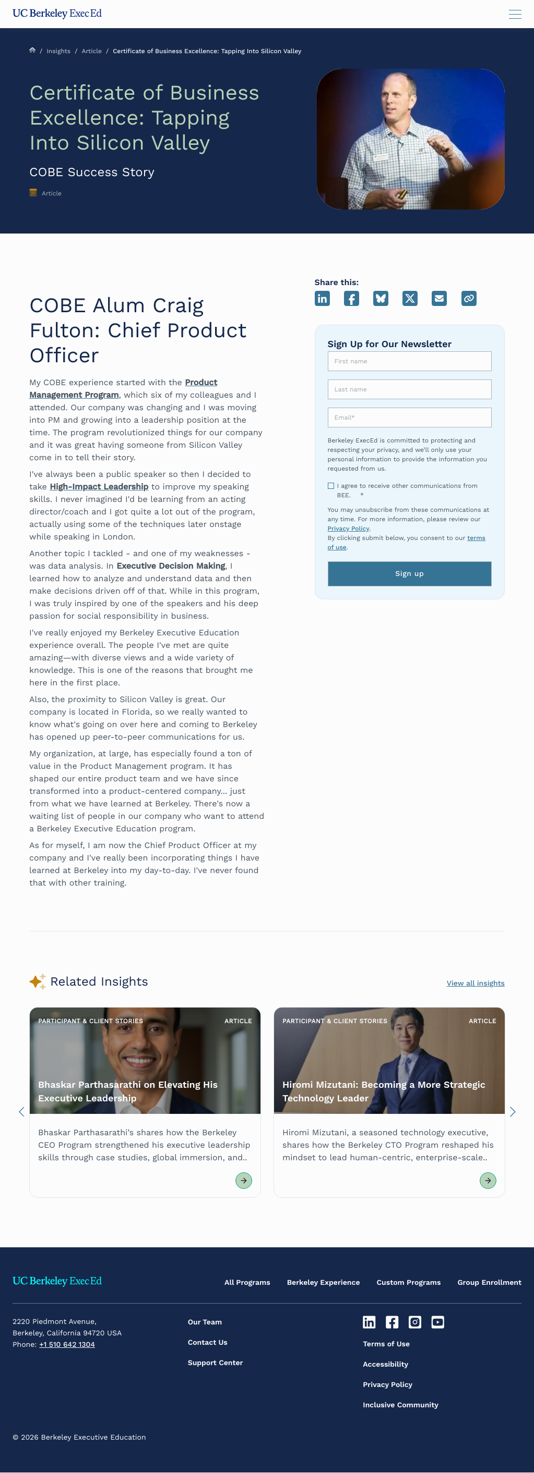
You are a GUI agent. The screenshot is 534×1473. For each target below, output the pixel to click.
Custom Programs (409, 1283)
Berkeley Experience (323, 1283)
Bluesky (380, 298)
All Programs (247, 1283)
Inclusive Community (400, 1405)
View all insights (476, 983)
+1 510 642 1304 (67, 1345)
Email (439, 298)
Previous (21, 1114)
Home (32, 50)
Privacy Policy (349, 528)
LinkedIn (322, 298)
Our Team (205, 1322)
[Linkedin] (370, 1322)
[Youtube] (439, 1322)
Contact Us (208, 1343)
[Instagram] (416, 1322)
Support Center (215, 1363)
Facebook (351, 298)
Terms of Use (386, 1344)
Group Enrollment (489, 1283)
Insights (58, 51)
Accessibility (385, 1364)
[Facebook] (393, 1322)
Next (512, 1114)
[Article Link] (145, 1102)
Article (91, 51)
